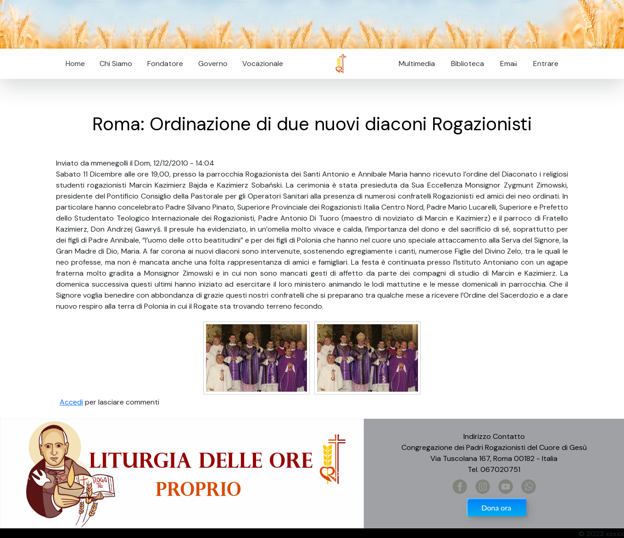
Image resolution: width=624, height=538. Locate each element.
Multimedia (417, 63)
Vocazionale (262, 63)
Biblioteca (467, 63)
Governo (213, 63)
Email (506, 63)
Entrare (545, 63)
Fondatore (165, 63)
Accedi (71, 402)
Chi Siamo (116, 63)
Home (75, 63)
